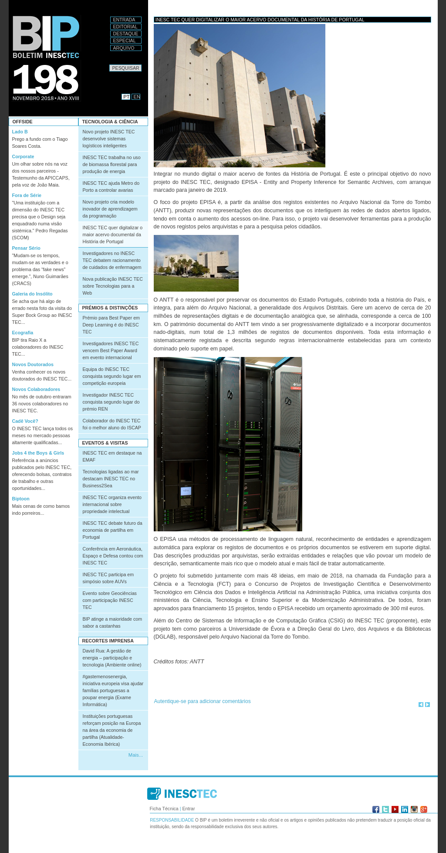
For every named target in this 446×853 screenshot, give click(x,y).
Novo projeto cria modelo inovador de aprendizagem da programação (110, 208)
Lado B (20, 131)
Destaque (126, 33)
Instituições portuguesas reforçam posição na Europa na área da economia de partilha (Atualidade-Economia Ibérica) (112, 730)
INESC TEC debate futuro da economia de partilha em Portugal (112, 530)
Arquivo (124, 48)
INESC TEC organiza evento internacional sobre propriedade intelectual (112, 504)
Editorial (125, 26)
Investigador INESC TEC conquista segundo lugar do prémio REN (111, 401)
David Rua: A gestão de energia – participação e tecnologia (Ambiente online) (112, 657)
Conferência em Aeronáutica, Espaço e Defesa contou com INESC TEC (113, 555)
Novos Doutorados (33, 364)
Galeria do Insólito (32, 293)
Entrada (124, 19)
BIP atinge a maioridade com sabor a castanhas (112, 622)
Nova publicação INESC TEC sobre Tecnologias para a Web (113, 286)
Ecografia (23, 332)
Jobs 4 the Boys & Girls (38, 452)
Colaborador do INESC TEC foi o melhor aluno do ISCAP (112, 424)
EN (137, 96)
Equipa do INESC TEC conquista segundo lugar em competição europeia (112, 376)
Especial (124, 40)
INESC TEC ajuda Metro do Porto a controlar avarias (111, 186)
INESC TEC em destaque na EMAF (112, 456)
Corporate (23, 156)
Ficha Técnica (164, 808)
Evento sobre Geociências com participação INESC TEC (110, 600)
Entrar (188, 808)
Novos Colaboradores (36, 389)
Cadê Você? (25, 421)
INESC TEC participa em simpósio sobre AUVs (108, 578)
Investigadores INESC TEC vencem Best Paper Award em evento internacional (111, 350)
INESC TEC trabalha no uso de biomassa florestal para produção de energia (112, 164)
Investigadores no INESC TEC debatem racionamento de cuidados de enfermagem (112, 260)
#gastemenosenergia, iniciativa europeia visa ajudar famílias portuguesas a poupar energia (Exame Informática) (113, 690)
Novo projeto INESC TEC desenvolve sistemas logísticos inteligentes (109, 138)
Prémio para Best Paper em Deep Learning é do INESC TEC (111, 324)
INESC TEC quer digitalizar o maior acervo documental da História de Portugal (113, 234)
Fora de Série (27, 195)
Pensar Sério (26, 248)
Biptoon (21, 498)
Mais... (135, 755)
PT (126, 96)
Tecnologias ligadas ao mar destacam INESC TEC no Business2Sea (111, 478)
